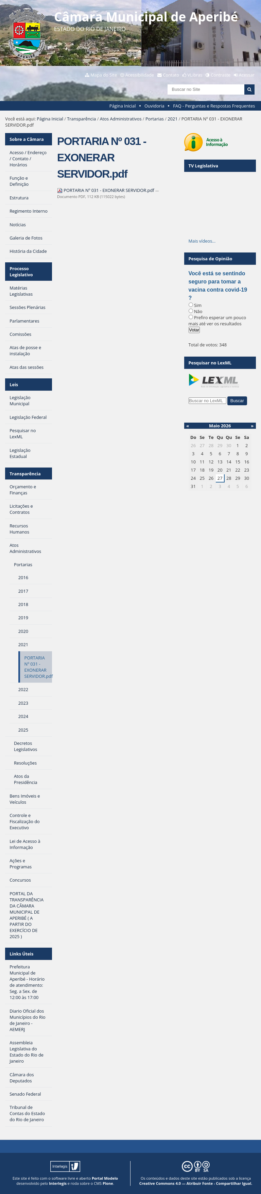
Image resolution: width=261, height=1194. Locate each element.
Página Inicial (122, 106)
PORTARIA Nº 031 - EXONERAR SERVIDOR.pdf (106, 190)
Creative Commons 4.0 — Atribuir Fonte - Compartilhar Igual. (196, 1183)
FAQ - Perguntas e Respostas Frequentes (214, 106)
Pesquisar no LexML (210, 363)
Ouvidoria (154, 106)
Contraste (220, 75)
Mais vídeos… (202, 241)
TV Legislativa (203, 166)
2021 (172, 119)
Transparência (81, 119)
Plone (108, 1183)
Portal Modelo (105, 1178)
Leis (14, 384)
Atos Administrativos (121, 119)
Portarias (154, 119)
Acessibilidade (139, 75)
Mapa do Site (103, 75)
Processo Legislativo (21, 271)
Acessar (247, 75)
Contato (171, 75)
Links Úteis (21, 954)
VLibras (195, 75)
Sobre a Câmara (27, 139)
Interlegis (58, 1183)
